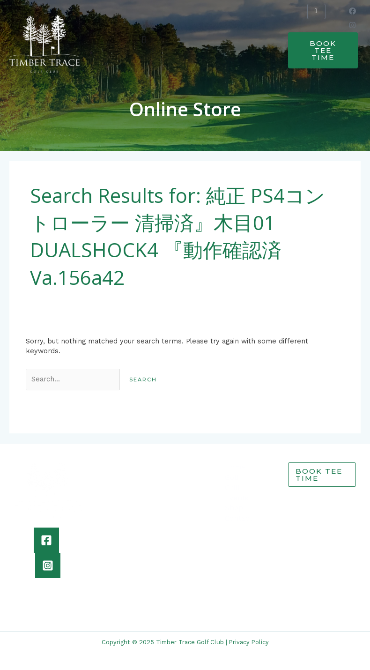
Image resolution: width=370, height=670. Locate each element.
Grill (232, 488)
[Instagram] (47, 565)
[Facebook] (46, 540)
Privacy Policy (249, 642)
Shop (234, 508)
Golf (232, 477)
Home (235, 467)
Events (237, 498)
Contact (238, 518)
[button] (144, 39)
